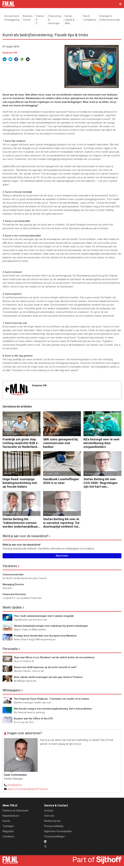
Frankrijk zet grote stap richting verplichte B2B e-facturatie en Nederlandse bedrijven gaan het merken (21, 443)
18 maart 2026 (91, 473)
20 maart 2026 (11, 473)
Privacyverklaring (53, 826)
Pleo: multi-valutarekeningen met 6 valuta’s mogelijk (44, 616)
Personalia (10, 649)
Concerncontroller (13, 574)
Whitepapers (12, 690)
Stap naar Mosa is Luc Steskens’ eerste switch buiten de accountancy (54, 657)
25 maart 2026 (51, 433)
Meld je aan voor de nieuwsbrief (25, 536)
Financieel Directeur (14, 594)
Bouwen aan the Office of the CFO (33, 718)
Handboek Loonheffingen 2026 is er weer (61, 481)
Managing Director (13, 584)
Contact (48, 810)
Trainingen (8, 826)
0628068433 (14, 785)
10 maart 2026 (11, 513)
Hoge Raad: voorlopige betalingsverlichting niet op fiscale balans (20, 482)
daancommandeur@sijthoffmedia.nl (27, 789)
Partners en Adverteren (16, 810)
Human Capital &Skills (69, 20)
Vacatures (10, 566)
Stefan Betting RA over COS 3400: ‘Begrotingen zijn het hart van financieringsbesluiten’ (100, 482)
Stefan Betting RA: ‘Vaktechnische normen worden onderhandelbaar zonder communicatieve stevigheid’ (20, 522)
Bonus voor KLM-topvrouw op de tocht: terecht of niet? (45, 667)
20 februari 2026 (52, 513)
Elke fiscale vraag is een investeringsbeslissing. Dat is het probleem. (53, 708)
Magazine (8, 831)
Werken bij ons (52, 820)
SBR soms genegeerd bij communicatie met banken (60, 443)
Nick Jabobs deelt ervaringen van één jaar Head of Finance (48, 677)
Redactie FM (10, 52)
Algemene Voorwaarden (58, 831)
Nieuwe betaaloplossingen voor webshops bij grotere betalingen (51, 625)
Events (6, 820)
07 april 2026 (10, 433)
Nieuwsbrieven (11, 815)
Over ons (49, 815)
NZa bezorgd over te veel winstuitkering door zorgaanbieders (101, 443)
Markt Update (12, 607)
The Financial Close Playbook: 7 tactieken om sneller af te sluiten (51, 698)
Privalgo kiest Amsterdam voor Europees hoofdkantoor (45, 635)
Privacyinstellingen (54, 836)
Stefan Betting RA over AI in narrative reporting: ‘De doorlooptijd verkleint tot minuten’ (61, 522)
